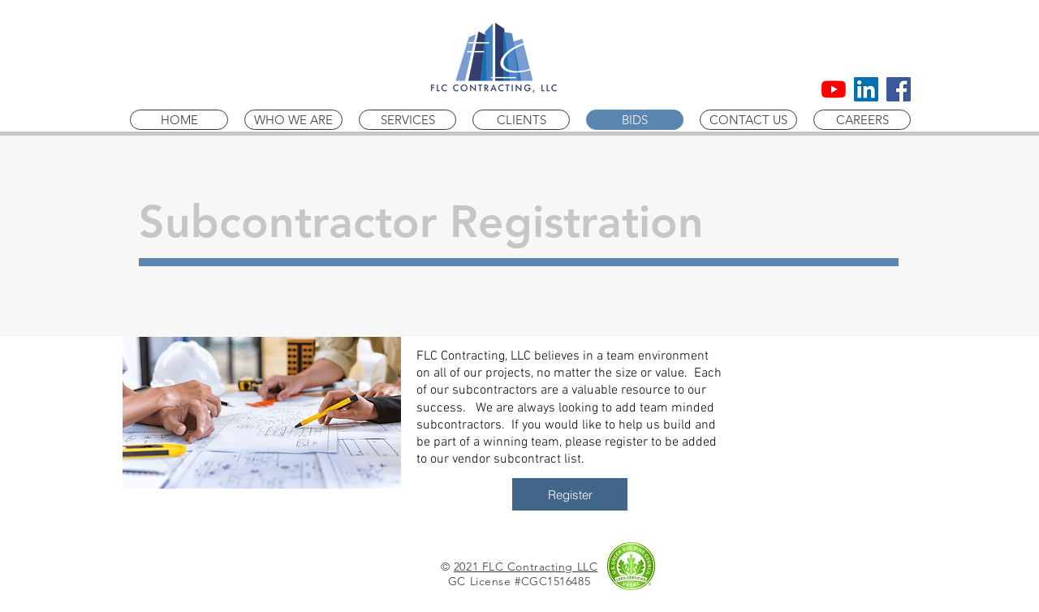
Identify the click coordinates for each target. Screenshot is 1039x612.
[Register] (569, 494)
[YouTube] (833, 89)
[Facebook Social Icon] (898, 89)
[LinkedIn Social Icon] (866, 89)
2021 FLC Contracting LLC (525, 566)
